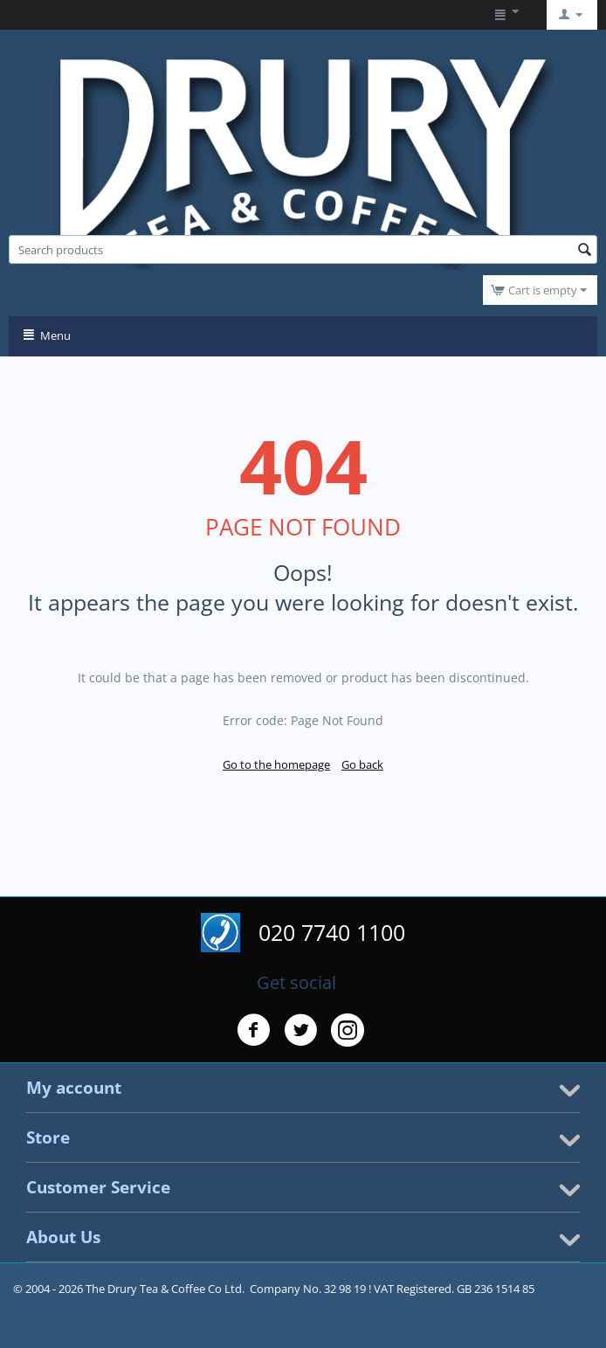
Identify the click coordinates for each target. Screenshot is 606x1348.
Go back (362, 764)
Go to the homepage (276, 764)
